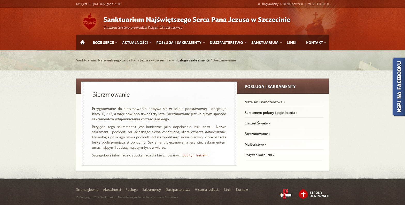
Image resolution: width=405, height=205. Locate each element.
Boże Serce (103, 42)
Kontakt (314, 42)
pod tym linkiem (194, 155)
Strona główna (82, 42)
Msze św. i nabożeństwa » (265, 102)
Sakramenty (151, 189)
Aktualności (135, 42)
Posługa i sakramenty (178, 42)
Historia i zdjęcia (207, 189)
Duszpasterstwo (226, 42)
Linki (292, 42)
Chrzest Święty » (257, 123)
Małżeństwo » (256, 144)
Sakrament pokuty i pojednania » (271, 112)
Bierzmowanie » (257, 133)
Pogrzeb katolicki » (260, 155)
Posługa (132, 189)
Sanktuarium (264, 42)
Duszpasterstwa (178, 189)
